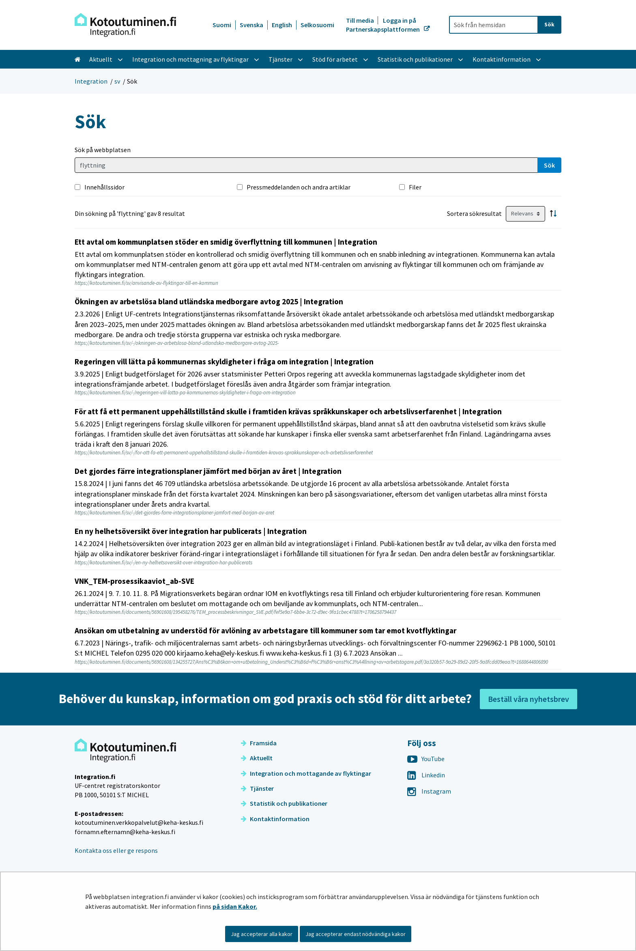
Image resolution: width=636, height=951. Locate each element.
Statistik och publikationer (284, 803)
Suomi (222, 25)
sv (117, 81)
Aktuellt (257, 758)
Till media (360, 20)
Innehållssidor (104, 187)
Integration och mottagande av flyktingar (306, 773)
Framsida (259, 743)
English (282, 25)
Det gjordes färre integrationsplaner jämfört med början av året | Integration (208, 471)
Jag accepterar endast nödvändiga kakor (355, 934)
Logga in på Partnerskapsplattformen (383, 24)
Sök (549, 165)
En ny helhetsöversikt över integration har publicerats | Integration (191, 531)
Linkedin (426, 775)
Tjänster (257, 788)
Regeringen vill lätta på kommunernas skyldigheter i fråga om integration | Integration (224, 361)
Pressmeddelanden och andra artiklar (298, 187)
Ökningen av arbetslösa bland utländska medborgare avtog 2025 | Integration (209, 301)
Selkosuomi (317, 25)
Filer (415, 187)
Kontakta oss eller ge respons (116, 850)
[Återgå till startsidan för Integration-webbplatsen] (125, 25)
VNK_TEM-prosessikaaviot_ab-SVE (134, 581)
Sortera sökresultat (474, 213)
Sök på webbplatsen (103, 150)
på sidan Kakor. (235, 906)
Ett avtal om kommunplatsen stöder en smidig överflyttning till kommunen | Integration (226, 242)
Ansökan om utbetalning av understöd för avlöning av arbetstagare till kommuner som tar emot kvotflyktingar (265, 630)
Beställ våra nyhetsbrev (528, 699)
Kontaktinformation (275, 819)
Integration (91, 81)
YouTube (426, 759)
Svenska (251, 25)
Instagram (429, 791)
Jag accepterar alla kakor (261, 934)
